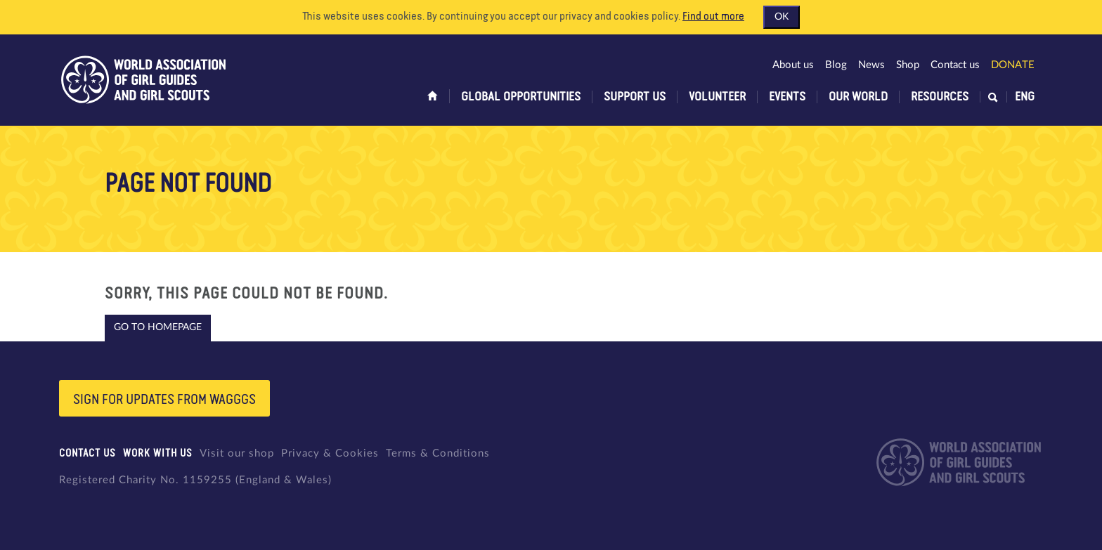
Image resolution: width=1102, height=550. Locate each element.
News (871, 65)
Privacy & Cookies (330, 453)
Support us (635, 97)
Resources (939, 97)
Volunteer (717, 97)
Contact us (955, 65)
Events (787, 97)
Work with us (158, 453)
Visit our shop (237, 453)
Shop (907, 65)
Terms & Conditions (438, 453)
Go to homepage (158, 327)
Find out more (713, 16)
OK (781, 17)
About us (793, 65)
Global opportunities (521, 97)
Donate (1013, 65)
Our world (858, 97)
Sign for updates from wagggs (164, 400)
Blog (836, 65)
